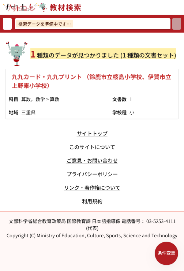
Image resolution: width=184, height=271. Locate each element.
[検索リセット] (7, 24)
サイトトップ (92, 133)
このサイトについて (92, 147)
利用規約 (92, 201)
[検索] (176, 24)
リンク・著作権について (92, 187)
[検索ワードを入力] (92, 23)
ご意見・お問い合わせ (92, 160)
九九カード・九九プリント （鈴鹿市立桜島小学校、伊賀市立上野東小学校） (91, 81)
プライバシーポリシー (92, 174)
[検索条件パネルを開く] (166, 253)
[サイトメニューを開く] (181, 7)
